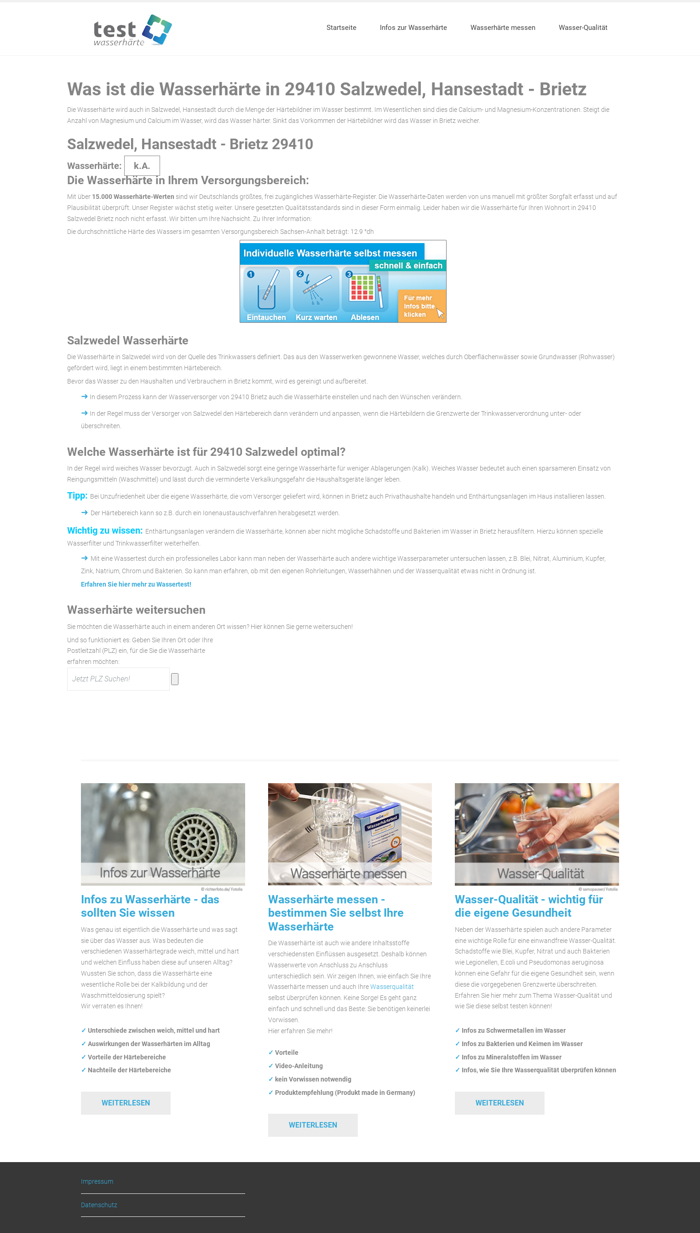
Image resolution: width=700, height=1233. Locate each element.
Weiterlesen (126, 1103)
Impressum (97, 1181)
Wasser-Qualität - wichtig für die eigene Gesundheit (529, 906)
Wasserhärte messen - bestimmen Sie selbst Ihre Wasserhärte (336, 913)
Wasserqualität (392, 986)
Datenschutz (99, 1205)
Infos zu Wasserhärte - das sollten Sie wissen (150, 906)
